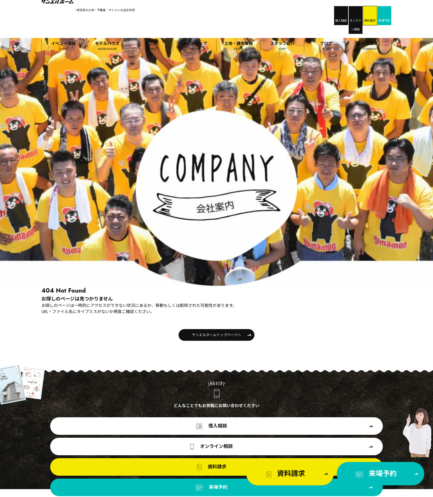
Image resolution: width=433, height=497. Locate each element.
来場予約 (377, 10)
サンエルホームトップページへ (216, 234)
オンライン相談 (310, 10)
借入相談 (277, 10)
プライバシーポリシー (374, 491)
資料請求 (344, 10)
